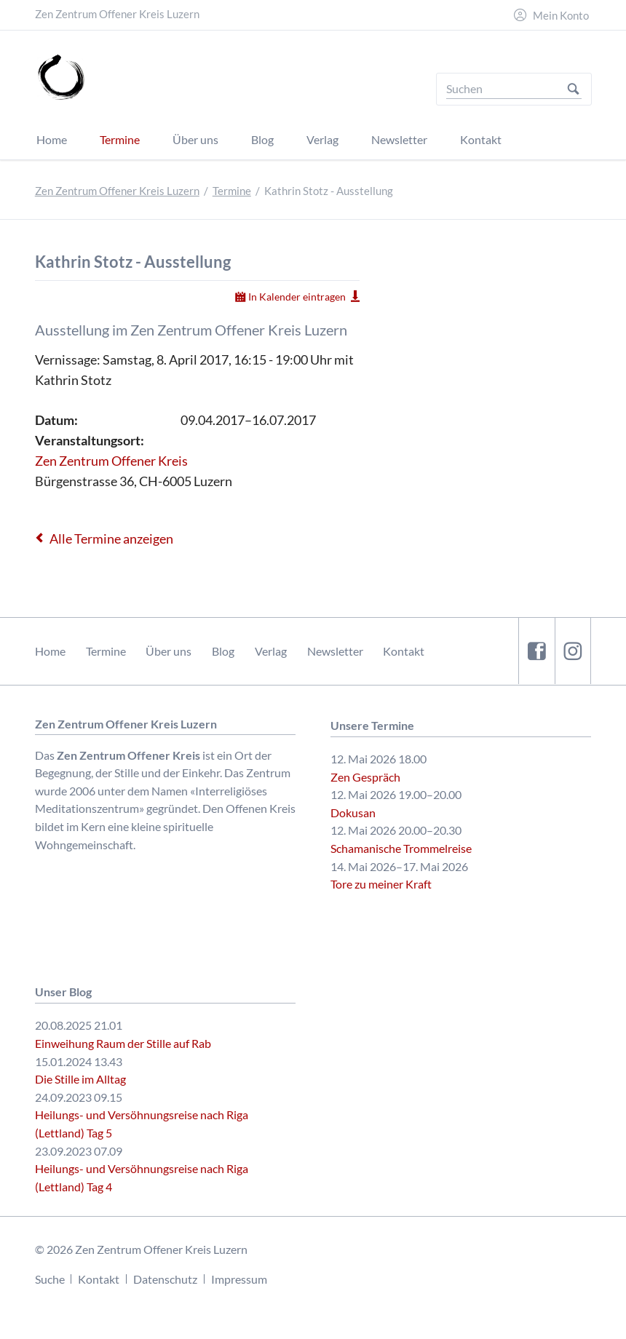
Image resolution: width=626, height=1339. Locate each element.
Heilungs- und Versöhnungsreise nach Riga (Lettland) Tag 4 (141, 1177)
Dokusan (353, 812)
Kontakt (403, 651)
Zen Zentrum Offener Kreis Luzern (117, 191)
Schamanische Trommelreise (401, 848)
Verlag (271, 651)
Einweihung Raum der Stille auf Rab (123, 1043)
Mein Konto (561, 15)
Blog (223, 651)
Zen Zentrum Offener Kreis (111, 461)
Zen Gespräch (365, 777)
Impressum (239, 1279)
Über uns (168, 651)
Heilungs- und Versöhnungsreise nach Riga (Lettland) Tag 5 (141, 1124)
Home (50, 651)
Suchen (573, 89)
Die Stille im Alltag (80, 1079)
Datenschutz (165, 1279)
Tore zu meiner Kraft (381, 884)
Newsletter (335, 651)
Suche (50, 1279)
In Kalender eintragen (297, 296)
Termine (232, 191)
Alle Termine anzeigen (111, 539)
